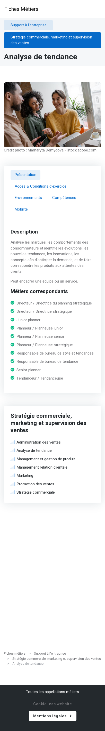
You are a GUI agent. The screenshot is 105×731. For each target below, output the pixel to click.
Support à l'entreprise (50, 653)
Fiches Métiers (21, 9)
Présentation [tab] (25, 174)
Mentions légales (52, 716)
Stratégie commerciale (35, 492)
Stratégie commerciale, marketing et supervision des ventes (56, 659)
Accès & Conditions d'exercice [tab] (40, 186)
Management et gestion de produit (45, 459)
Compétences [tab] (64, 197)
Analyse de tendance (34, 450)
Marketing (24, 475)
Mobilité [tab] (21, 209)
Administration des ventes (38, 442)
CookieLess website (52, 704)
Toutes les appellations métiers (52, 691)
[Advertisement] (52, 593)
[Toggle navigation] (95, 9)
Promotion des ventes (35, 484)
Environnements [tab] (28, 197)
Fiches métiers (14, 653)
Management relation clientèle (41, 467)
